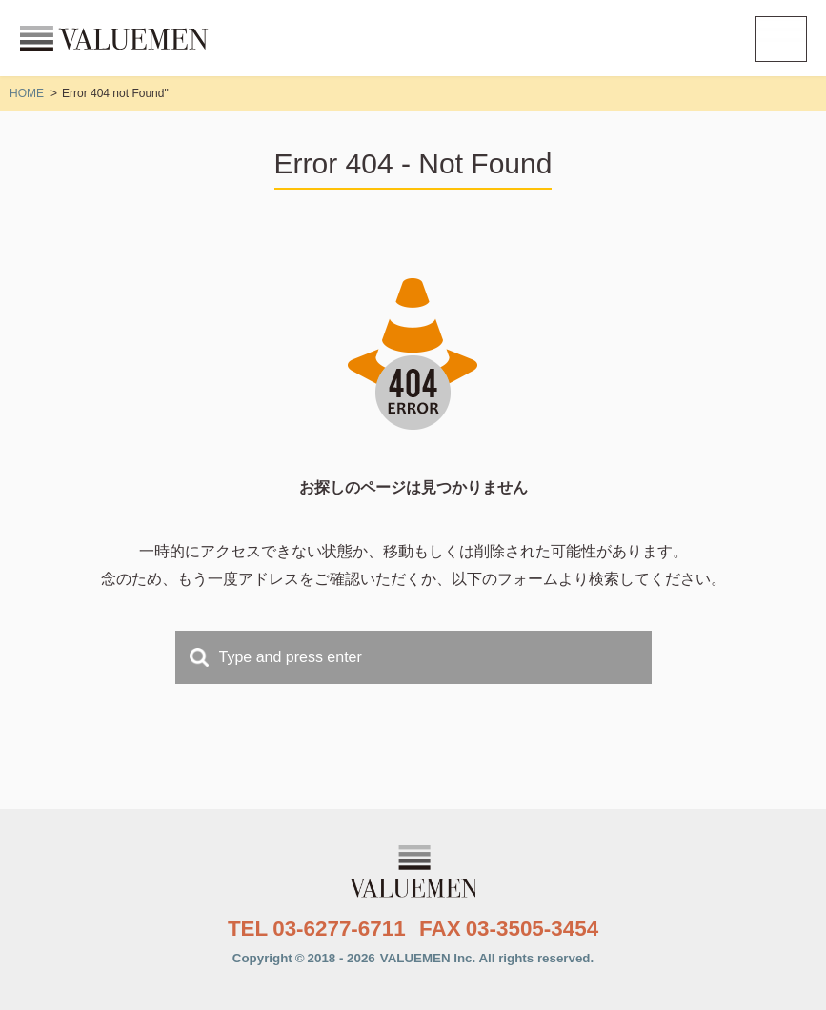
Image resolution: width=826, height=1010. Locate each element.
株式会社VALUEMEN (114, 38)
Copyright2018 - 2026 (413, 958)
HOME (27, 93)
